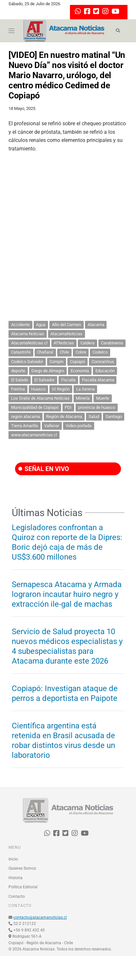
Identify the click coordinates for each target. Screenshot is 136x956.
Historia (15, 878)
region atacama (25, 416)
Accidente (20, 324)
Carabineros (112, 342)
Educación (105, 370)
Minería (83, 398)
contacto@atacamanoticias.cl (40, 917)
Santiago (114, 416)
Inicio (13, 859)
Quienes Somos (22, 868)
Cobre (81, 352)
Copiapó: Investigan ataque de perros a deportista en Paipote (65, 693)
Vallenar (51, 425)
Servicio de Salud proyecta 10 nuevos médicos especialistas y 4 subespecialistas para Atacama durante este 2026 (67, 646)
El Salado (19, 379)
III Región (61, 389)
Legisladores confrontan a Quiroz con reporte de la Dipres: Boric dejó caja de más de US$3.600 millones (67, 542)
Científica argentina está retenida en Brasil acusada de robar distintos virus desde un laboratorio (63, 740)
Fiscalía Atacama (98, 379)
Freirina (18, 389)
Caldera (87, 342)
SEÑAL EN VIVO (43, 469)
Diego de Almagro (47, 370)
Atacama (96, 324)
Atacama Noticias (27, 333)
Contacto (16, 896)
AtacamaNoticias (66, 333)
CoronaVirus (103, 361)
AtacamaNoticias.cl (29, 342)
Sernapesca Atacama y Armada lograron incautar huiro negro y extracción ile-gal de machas (67, 594)
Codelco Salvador (27, 361)
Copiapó (77, 361)
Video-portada (79, 425)
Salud (94, 416)
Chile (64, 352)
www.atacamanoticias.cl (34, 434)
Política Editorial (23, 887)
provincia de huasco (96, 407)
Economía (80, 370)
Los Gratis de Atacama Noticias (40, 398)
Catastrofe (21, 352)
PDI (68, 407)
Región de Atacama (64, 416)
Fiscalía (68, 379)
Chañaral (45, 352)
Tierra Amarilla (24, 425)
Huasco (38, 389)
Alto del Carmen (66, 324)
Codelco (100, 352)
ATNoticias (64, 342)
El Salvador (44, 379)
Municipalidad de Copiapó (35, 407)
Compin (56, 361)
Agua (40, 324)
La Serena (85, 389)
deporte (18, 370)
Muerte (102, 398)
